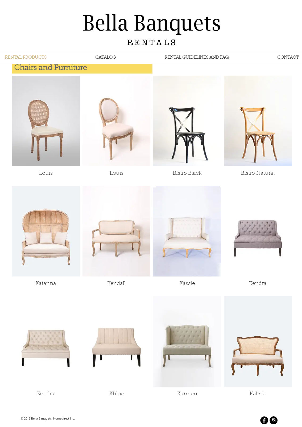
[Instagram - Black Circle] (274, 420)
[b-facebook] (264, 420)
